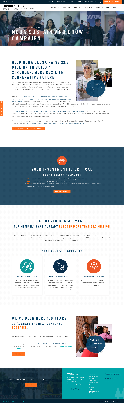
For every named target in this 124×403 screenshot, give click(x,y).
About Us (116, 7)
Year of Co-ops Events (65, 1)
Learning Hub (88, 7)
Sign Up (30, 385)
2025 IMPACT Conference (87, 1)
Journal (50, 1)
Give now (18, 354)
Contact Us (109, 381)
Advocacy (77, 7)
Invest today (61, 191)
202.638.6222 (71, 381)
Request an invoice (36, 354)
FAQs (90, 385)
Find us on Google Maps (74, 384)
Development (67, 7)
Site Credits (6, 400)
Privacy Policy (23, 400)
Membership (55, 7)
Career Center (93, 382)
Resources (100, 7)
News (108, 7)
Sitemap (14, 400)
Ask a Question (111, 378)
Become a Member (111, 2)
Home (13, 27)
